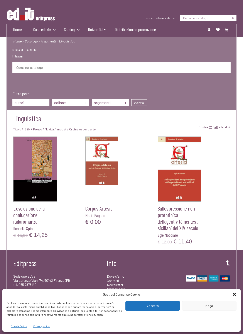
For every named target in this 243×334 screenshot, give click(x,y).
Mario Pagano (95, 215)
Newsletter (115, 285)
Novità (49, 129)
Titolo (17, 129)
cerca (139, 103)
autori (31, 102)
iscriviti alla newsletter (161, 18)
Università (95, 29)
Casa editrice (42, 29)
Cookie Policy (19, 326)
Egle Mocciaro (168, 235)
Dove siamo (115, 276)
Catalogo (70, 29)
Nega (209, 306)
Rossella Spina (23, 228)
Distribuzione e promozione (135, 29)
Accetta (153, 306)
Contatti (113, 280)
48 (216, 127)
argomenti (110, 102)
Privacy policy (41, 326)
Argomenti (48, 41)
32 (210, 127)
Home (17, 29)
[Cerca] (233, 18)
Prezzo (37, 129)
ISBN (27, 129)
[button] (234, 294)
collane (70, 102)
